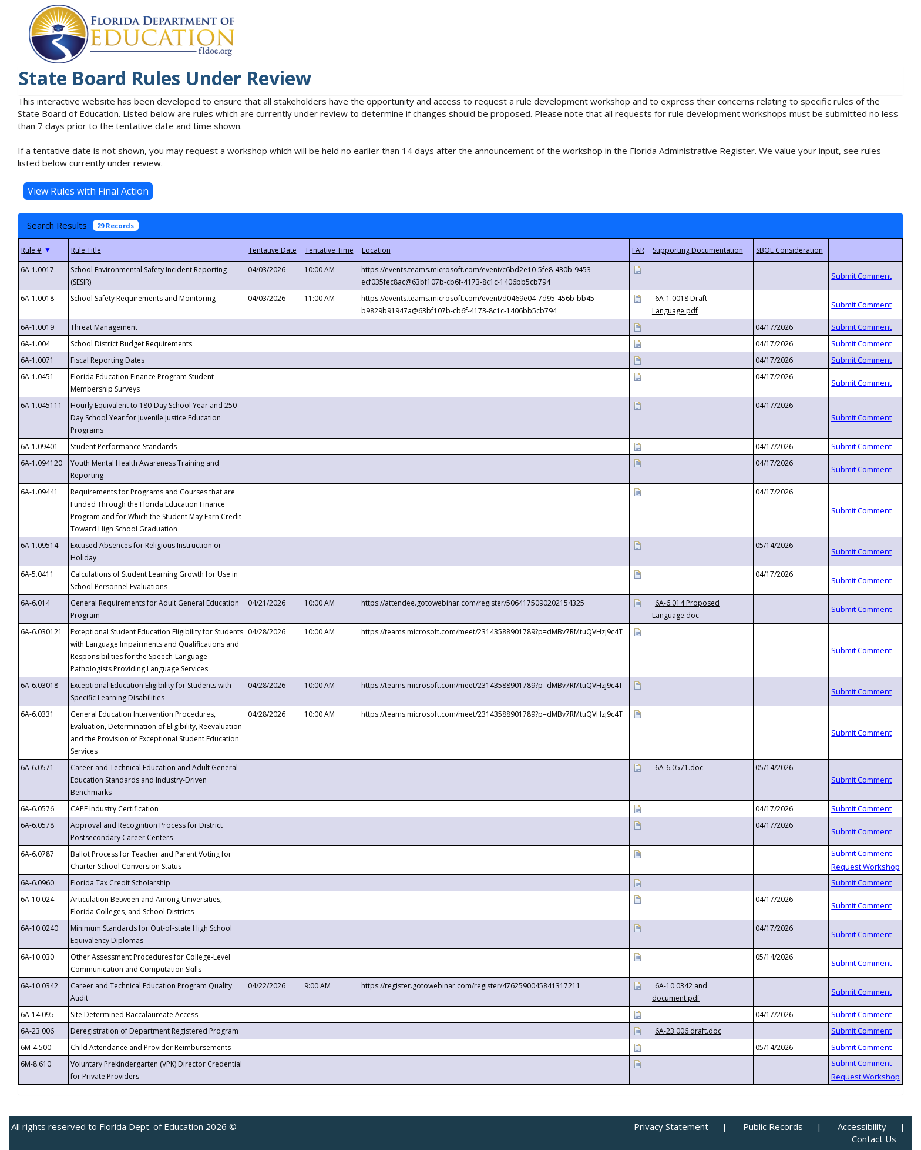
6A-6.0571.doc (679, 768)
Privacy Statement (671, 1126)
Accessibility (862, 1126)
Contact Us (874, 1139)
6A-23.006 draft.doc (688, 1031)
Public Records (773, 1126)
